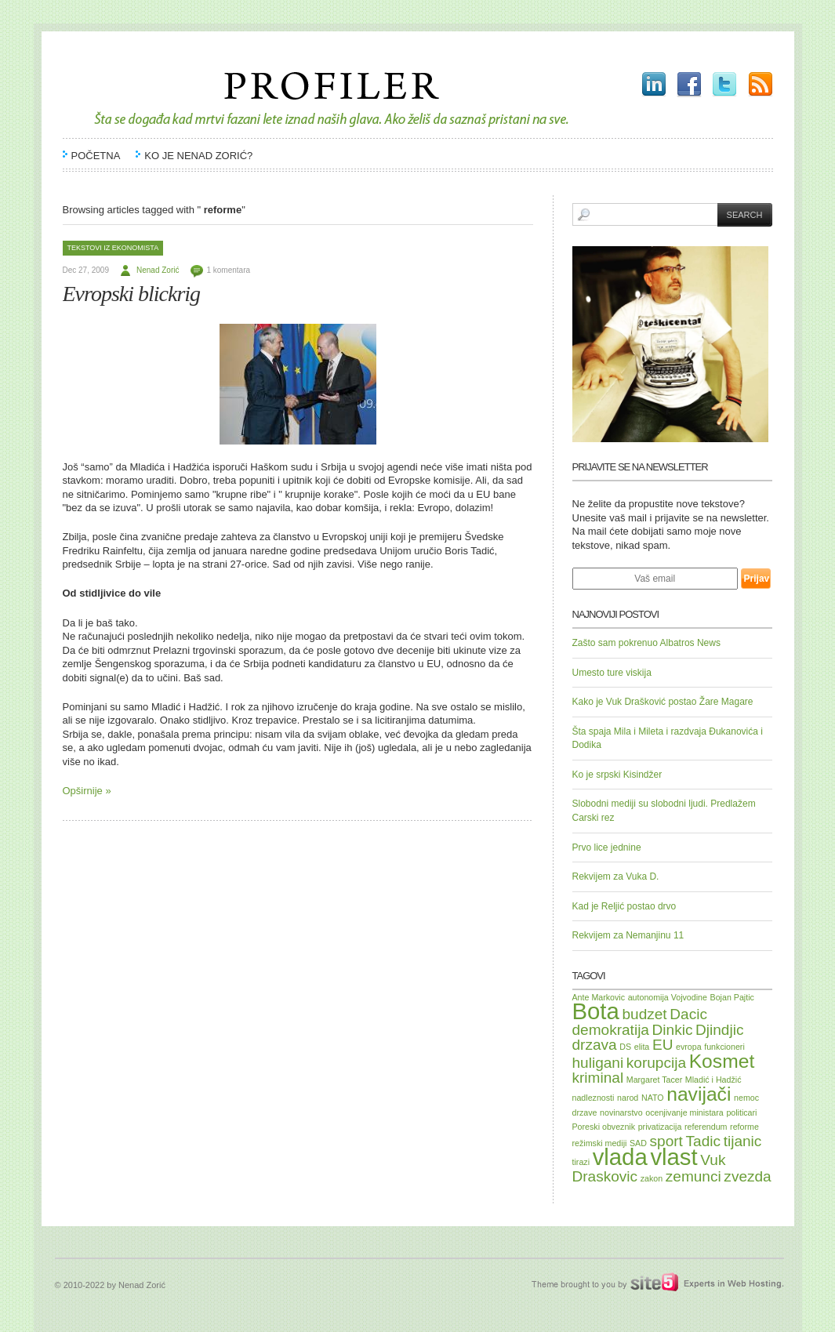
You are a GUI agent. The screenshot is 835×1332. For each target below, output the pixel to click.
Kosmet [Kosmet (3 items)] (722, 1061)
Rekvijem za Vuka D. (615, 876)
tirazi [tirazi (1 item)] (581, 1162)
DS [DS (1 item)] (625, 1046)
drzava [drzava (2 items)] (594, 1044)
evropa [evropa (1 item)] (689, 1046)
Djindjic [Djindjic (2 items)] (719, 1030)
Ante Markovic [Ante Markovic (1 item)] (599, 997)
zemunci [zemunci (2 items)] (693, 1176)
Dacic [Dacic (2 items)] (688, 1014)
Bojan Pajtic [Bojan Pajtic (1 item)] (732, 997)
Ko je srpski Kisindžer (617, 774)
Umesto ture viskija (612, 672)
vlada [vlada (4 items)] (620, 1157)
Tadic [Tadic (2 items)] (703, 1141)
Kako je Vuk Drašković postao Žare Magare (662, 701)
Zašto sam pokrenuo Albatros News (646, 642)
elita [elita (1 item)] (642, 1046)
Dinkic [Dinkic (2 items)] (672, 1030)
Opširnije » (87, 791)
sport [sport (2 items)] (666, 1141)
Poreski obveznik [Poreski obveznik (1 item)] (604, 1126)
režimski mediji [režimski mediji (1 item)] (599, 1143)
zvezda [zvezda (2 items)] (747, 1176)
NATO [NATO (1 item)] (652, 1097)
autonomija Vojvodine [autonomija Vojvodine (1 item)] (667, 997)
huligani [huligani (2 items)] (598, 1062)
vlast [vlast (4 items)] (673, 1157)
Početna (96, 156)
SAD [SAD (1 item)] (638, 1143)
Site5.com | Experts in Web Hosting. (649, 1282)
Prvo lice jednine (606, 847)
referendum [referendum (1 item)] (706, 1126)
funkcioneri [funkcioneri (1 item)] (724, 1046)
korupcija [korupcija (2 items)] (656, 1062)
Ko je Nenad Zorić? (198, 156)
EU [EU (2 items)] (662, 1044)
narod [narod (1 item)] (627, 1097)
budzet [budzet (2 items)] (644, 1014)
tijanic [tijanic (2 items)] (743, 1141)
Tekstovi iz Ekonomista (113, 248)
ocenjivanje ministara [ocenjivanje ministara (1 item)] (684, 1112)
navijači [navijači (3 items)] (698, 1094)
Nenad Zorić (157, 270)
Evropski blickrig (132, 293)
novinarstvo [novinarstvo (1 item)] (621, 1112)
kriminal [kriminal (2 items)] (598, 1077)
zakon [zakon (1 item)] (652, 1178)
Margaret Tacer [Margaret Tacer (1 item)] (654, 1079)
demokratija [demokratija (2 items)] (610, 1030)
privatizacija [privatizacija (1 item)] (660, 1126)
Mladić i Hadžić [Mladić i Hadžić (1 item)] (713, 1079)
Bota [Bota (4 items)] (595, 1011)
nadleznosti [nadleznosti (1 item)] (593, 1097)
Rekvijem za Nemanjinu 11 (628, 935)
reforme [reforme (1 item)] (744, 1126)
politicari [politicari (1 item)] (741, 1112)
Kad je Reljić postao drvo (624, 906)
